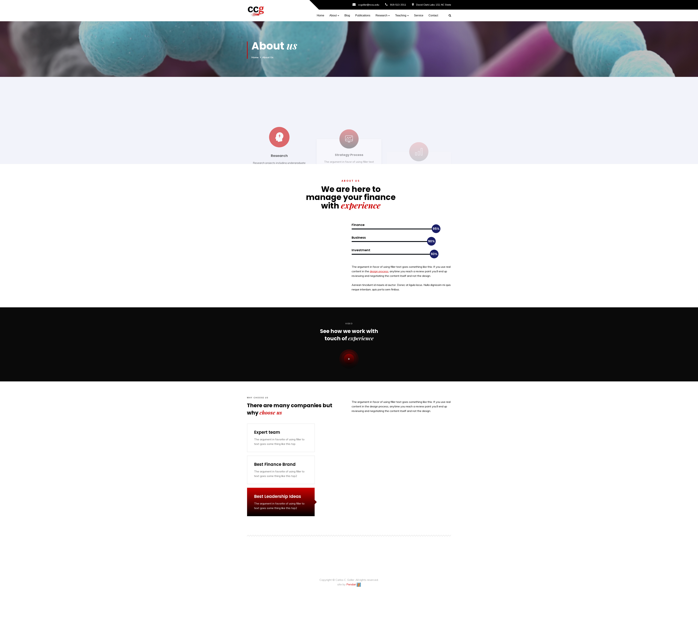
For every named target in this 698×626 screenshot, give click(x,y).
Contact (433, 15)
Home (320, 15)
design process (379, 271)
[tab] (281, 437)
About (333, 15)
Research (381, 15)
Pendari (353, 584)
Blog (347, 15)
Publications (362, 15)
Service (418, 15)
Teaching (400, 15)
